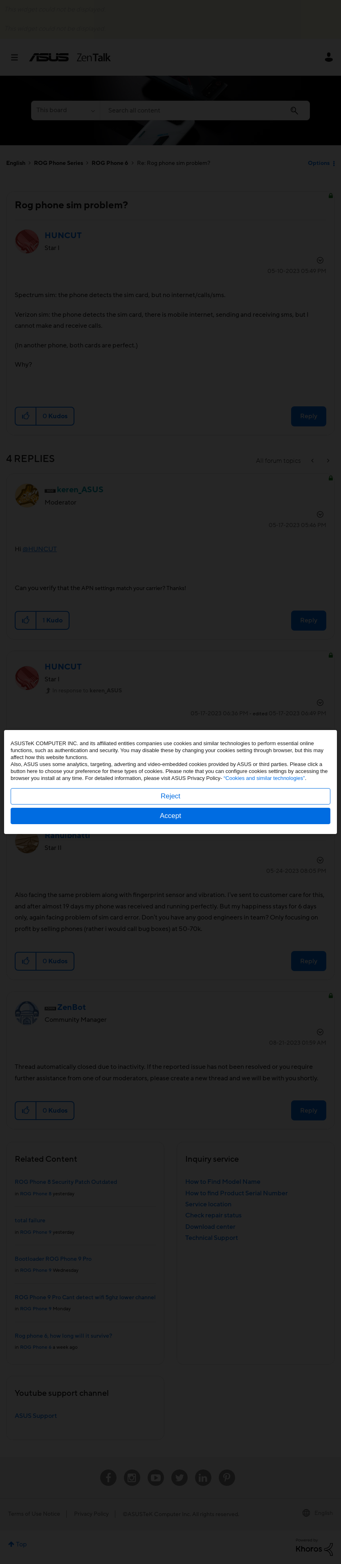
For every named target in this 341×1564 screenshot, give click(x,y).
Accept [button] (170, 816)
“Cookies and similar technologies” (264, 778)
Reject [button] (170, 796)
